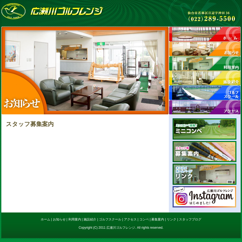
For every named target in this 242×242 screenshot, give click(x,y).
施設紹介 (205, 77)
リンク (204, 174)
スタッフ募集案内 (30, 124)
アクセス (205, 107)
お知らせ (205, 48)
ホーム (205, 34)
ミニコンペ (204, 129)
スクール (205, 92)
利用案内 (205, 63)
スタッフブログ (190, 219)
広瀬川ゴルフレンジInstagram (204, 196)
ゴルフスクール (110, 219)
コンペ (144, 219)
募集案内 (204, 151)
